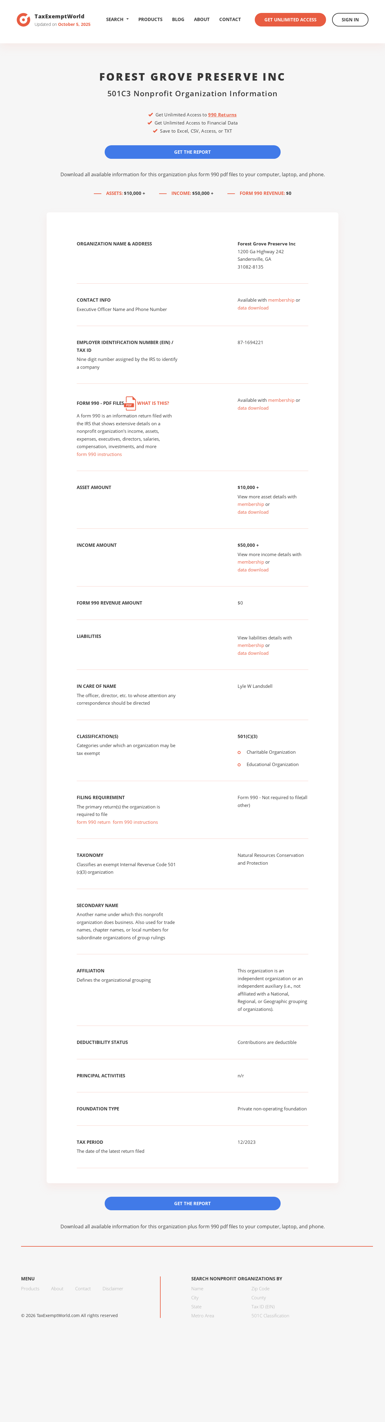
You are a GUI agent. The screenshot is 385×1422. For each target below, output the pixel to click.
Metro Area (202, 1316)
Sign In (350, 20)
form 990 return (93, 822)
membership (281, 300)
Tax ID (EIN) (263, 1307)
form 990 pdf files (218, 174)
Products (150, 19)
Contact (230, 19)
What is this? (146, 403)
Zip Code (260, 1288)
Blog (178, 19)
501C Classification (270, 1316)
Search (117, 19)
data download (253, 308)
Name (197, 1288)
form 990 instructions (99, 454)
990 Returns (222, 115)
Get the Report (192, 152)
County (258, 1297)
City (195, 1297)
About (202, 19)
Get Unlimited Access (290, 20)
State (196, 1307)
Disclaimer (113, 1288)
